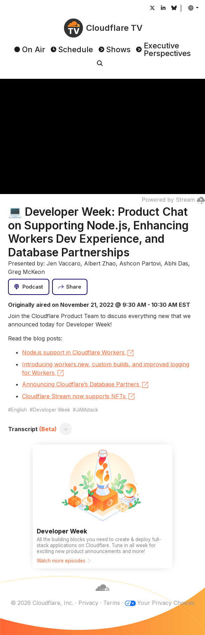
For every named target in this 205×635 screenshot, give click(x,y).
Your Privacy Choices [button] (166, 602)
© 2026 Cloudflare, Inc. (41, 602)
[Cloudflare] (102, 594)
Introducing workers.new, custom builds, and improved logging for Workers (105, 369)
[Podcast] (28, 287)
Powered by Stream (173, 199)
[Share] (70, 287)
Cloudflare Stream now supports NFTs (79, 396)
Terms (111, 602)
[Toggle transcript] (65, 429)
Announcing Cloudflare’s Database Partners (85, 385)
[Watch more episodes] (102, 506)
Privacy (88, 602)
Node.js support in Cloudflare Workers (78, 353)
